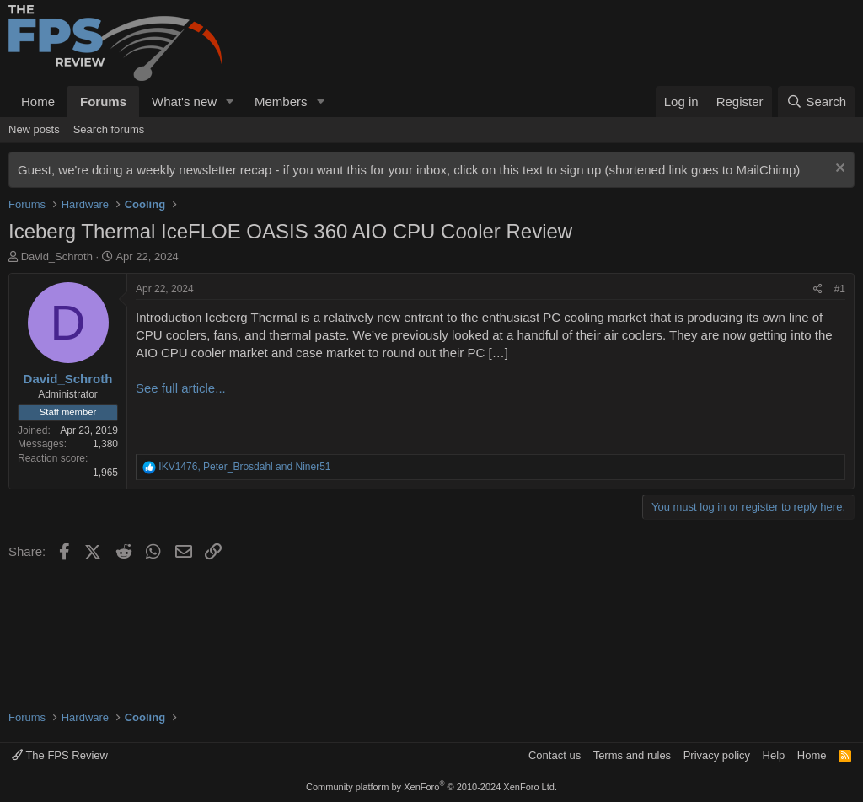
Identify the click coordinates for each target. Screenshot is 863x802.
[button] (230, 101)
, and (244, 467)
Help (774, 755)
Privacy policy (716, 755)
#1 (839, 289)
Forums (103, 101)
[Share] (817, 289)
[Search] (816, 101)
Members (281, 101)
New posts (34, 129)
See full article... (181, 388)
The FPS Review (60, 755)
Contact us (554, 755)
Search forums (109, 129)
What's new (184, 101)
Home (38, 101)
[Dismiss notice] (838, 170)
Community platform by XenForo (431, 787)
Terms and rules (632, 755)
